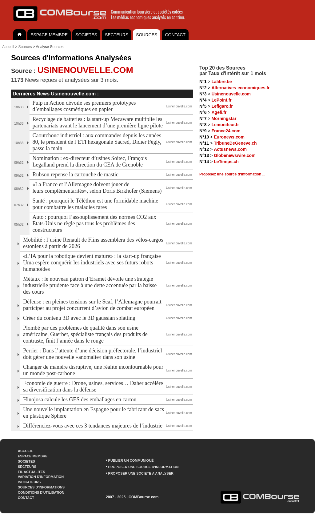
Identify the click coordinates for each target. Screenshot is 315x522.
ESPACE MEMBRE (49, 34)
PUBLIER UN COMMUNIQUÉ (131, 460)
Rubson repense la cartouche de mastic (76, 174)
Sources (25, 47)
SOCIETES (86, 34)
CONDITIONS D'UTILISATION (41, 492)
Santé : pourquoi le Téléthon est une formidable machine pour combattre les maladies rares (95, 204)
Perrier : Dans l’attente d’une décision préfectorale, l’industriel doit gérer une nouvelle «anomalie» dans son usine (92, 353)
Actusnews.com (230, 149)
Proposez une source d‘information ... (232, 174)
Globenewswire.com (234, 155)
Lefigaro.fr (222, 106)
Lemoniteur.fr (225, 124)
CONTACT (175, 34)
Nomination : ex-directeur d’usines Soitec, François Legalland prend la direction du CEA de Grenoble (90, 161)
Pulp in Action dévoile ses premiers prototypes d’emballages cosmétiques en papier (84, 106)
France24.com (225, 130)
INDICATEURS (29, 482)
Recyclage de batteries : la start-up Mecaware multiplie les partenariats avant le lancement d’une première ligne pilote (98, 122)
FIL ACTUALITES (31, 472)
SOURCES (146, 34)
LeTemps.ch (226, 161)
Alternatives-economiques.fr (240, 87)
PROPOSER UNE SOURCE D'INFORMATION (143, 467)
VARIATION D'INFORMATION (41, 477)
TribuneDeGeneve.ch (235, 143)
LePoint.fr (221, 100)
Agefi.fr (218, 112)
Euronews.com (229, 137)
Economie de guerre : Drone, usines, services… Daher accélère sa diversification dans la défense (93, 386)
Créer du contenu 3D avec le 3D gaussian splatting (79, 318)
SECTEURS (116, 34)
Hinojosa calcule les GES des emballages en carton (79, 399)
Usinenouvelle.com (231, 93)
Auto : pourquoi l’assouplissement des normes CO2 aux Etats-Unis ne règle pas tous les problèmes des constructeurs (94, 223)
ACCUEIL (25, 451)
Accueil (8, 47)
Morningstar (223, 118)
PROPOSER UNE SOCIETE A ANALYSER (140, 473)
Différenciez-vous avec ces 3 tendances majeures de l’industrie (92, 426)
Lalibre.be (221, 81)
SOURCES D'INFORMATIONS (41, 487)
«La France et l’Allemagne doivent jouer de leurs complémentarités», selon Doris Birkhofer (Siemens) (97, 187)
